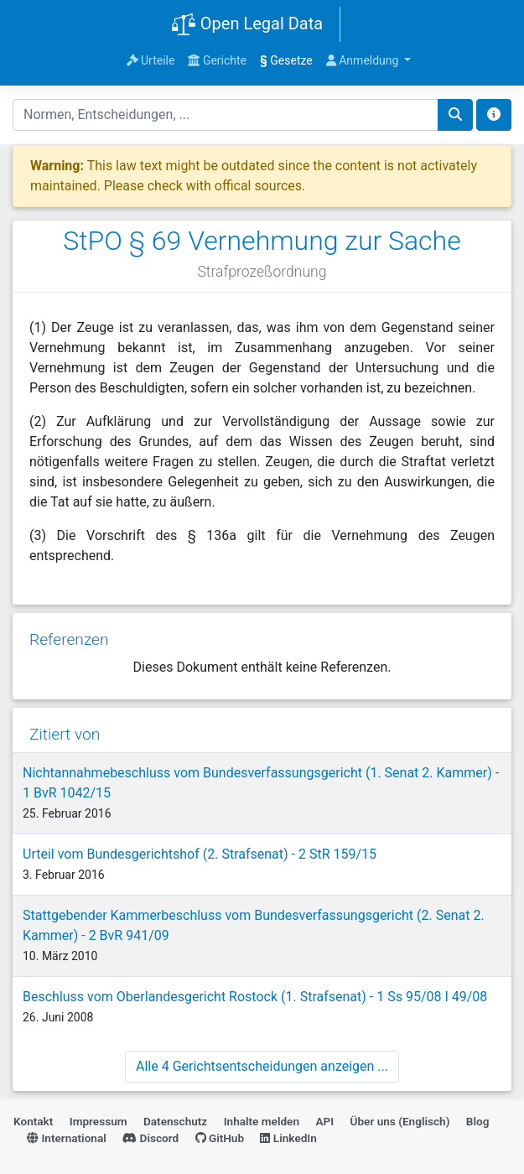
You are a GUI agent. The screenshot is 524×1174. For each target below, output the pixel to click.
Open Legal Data (247, 25)
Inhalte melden (261, 1121)
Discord (150, 1138)
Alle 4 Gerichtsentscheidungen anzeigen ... (262, 1066)
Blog (478, 1121)
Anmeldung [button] (364, 60)
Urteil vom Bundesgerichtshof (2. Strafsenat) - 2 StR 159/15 (199, 854)
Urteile (151, 60)
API (324, 1121)
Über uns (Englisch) (400, 1121)
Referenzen (69, 639)
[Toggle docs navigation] (493, 115)
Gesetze (286, 60)
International (66, 1138)
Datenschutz (175, 1121)
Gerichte (217, 60)
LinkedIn (288, 1138)
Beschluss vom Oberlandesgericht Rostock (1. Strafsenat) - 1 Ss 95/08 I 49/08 (255, 997)
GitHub (220, 1138)
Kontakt (33, 1121)
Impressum (98, 1121)
